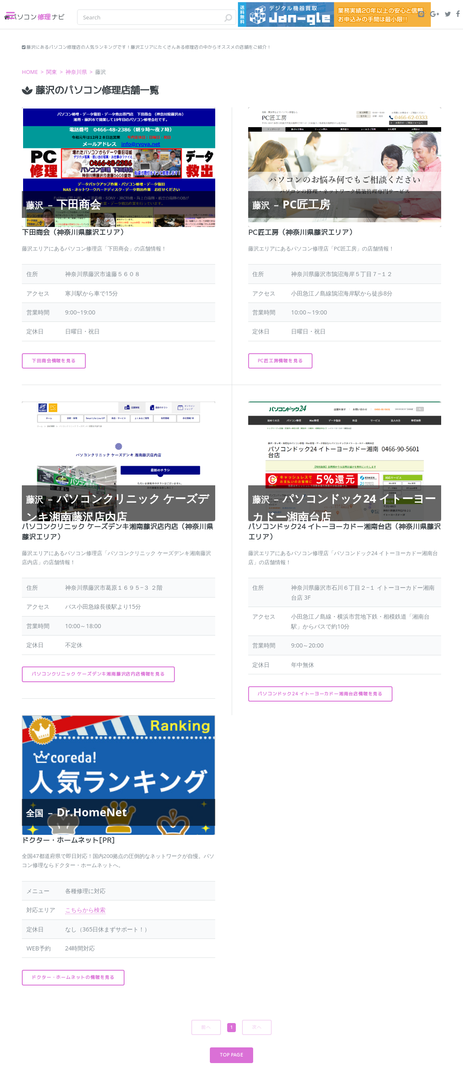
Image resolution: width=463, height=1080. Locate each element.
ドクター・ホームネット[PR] (68, 840)
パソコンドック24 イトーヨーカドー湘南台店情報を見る (320, 694)
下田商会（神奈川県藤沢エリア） (74, 232)
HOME (30, 72)
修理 (34, 16)
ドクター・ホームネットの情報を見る (73, 977)
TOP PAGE (231, 1055)
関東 (51, 72)
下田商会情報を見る (53, 361)
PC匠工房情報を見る (280, 361)
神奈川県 (76, 72)
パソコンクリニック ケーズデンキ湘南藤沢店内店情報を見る (98, 674)
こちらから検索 (85, 910)
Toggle (15, 15)
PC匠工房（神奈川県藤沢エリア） (302, 232)
